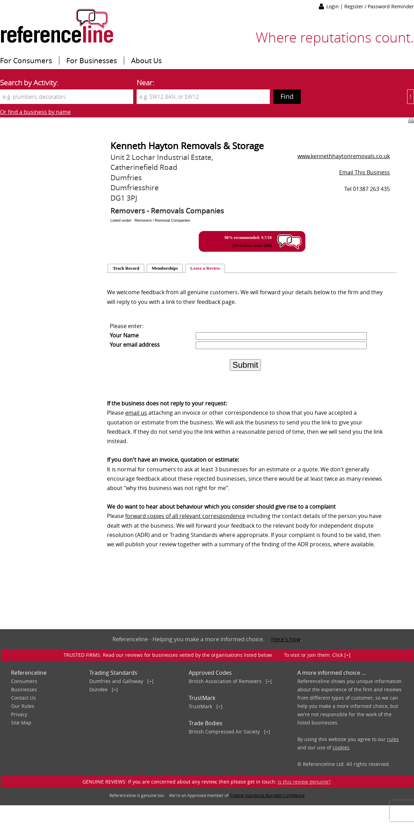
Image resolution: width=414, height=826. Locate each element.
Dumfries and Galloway (116, 681)
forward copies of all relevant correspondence (185, 516)
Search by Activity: (29, 82)
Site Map (21, 722)
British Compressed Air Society (224, 731)
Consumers (24, 681)
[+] (150, 681)
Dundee (98, 689)
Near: (145, 82)
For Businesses (91, 60)
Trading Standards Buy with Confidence (267, 795)
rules (393, 739)
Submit (245, 364)
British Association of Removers (225, 681)
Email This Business (364, 172)
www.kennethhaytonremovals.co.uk (343, 156)
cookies (341, 747)
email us (136, 412)
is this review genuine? (304, 781)
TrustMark (200, 706)
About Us (146, 60)
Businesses (24, 689)
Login (333, 6)
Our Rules (22, 706)
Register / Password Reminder (379, 6)
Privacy (19, 714)
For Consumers (26, 60)
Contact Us (23, 697)
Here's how (285, 639)
